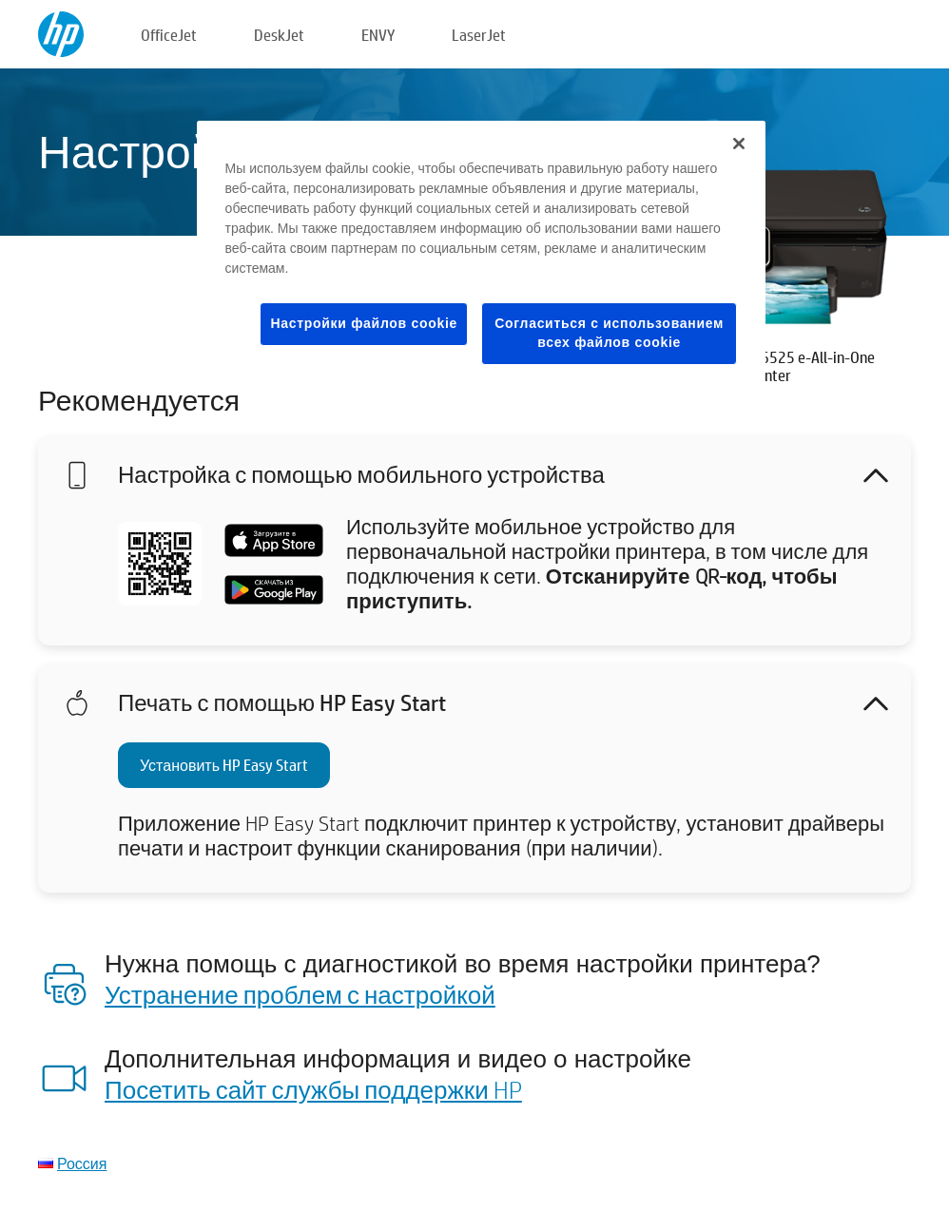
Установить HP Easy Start (224, 765)
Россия (82, 1163)
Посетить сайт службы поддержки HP (313, 1089)
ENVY (378, 35)
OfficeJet (169, 35)
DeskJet (279, 35)
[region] (481, 257)
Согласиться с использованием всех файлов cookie (609, 333)
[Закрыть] (739, 143)
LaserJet (479, 35)
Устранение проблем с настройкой (300, 994)
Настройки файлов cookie (363, 323)
